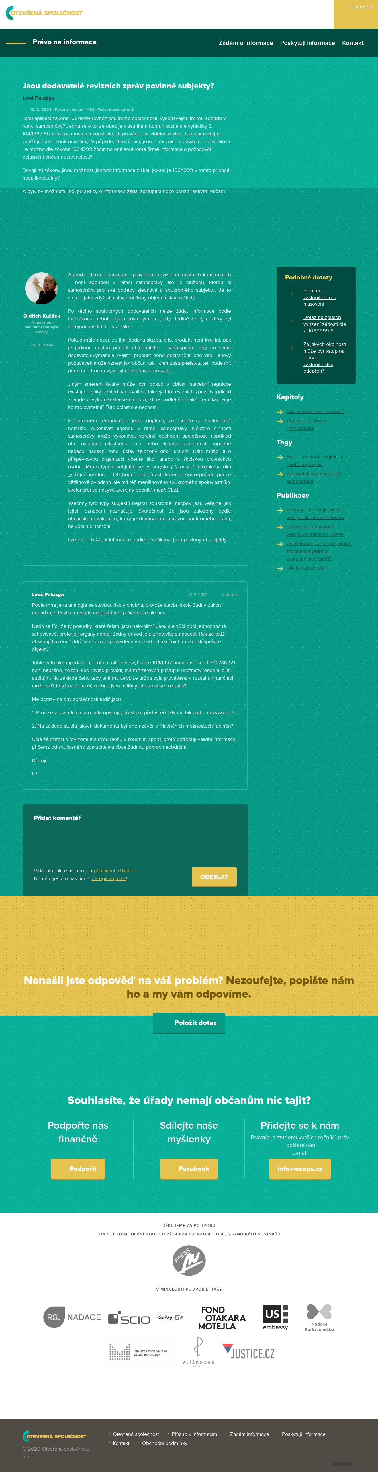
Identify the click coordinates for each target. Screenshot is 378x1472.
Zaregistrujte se (109, 878)
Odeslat (214, 877)
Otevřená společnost (136, 1434)
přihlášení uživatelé (115, 871)
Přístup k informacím (194, 1434)
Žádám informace (249, 1434)
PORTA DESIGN (343, 1464)
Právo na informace (65, 42)
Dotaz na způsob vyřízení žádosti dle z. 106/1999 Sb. (324, 324)
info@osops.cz (300, 1169)
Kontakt (353, 43)
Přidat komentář (57, 818)
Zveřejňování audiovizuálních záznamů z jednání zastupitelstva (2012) (319, 551)
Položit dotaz (189, 1022)
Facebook (189, 1168)
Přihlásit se (360, 6)
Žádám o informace (246, 43)
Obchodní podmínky (164, 1443)
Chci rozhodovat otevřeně (315, 411)
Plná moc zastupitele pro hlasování (319, 297)
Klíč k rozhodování (307, 568)
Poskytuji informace (307, 43)
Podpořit (78, 1168)
